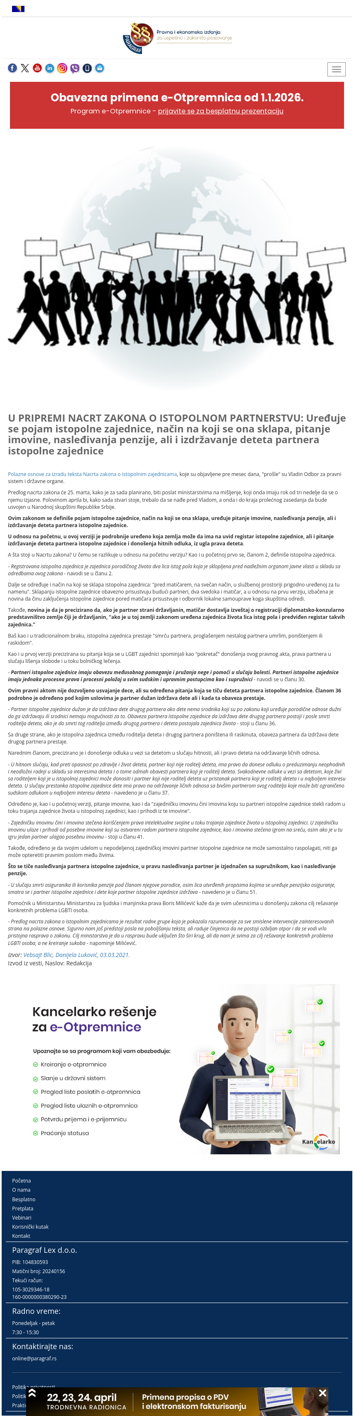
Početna (21, 1180)
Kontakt (21, 1235)
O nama (21, 1189)
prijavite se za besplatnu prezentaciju (220, 111)
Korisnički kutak (30, 1226)
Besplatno (23, 1199)
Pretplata (22, 1208)
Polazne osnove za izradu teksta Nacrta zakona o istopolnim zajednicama (92, 474)
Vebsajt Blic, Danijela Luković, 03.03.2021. (76, 955)
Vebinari (21, 1217)
